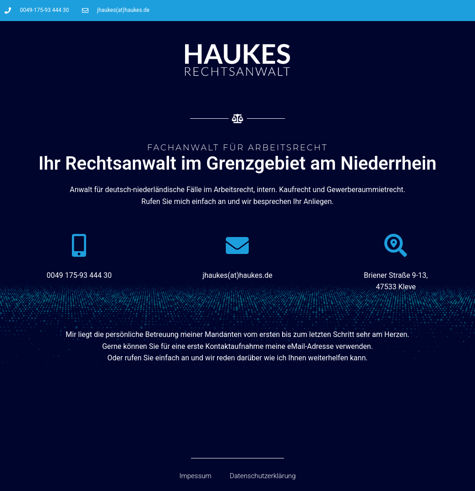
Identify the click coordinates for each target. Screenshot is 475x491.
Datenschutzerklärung (263, 476)
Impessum (195, 476)
